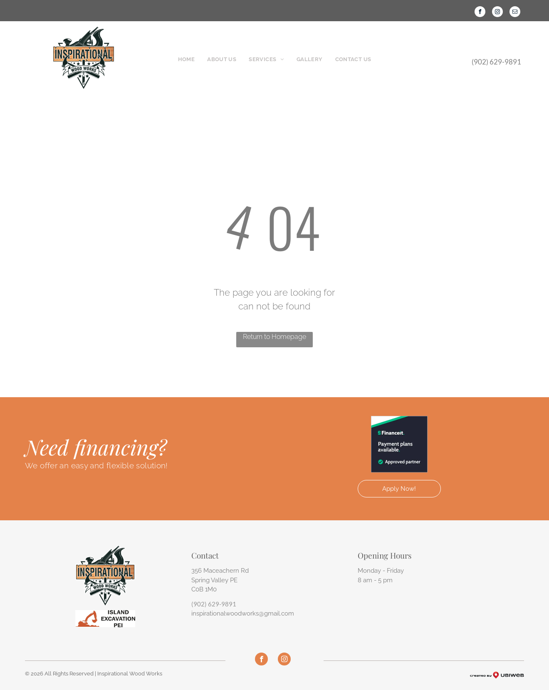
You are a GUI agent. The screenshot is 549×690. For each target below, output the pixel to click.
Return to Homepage (274, 337)
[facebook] (480, 12)
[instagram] (497, 12)
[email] (514, 12)
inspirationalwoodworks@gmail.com (242, 613)
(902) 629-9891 (213, 604)
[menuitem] (186, 59)
